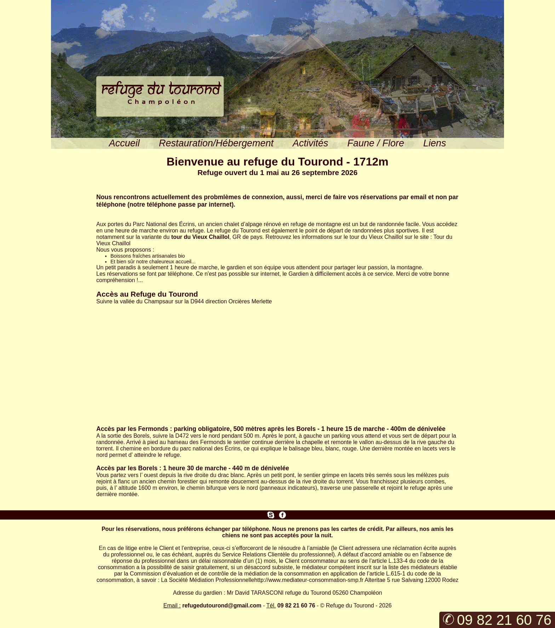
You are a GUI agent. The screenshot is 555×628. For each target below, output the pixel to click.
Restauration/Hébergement (216, 143)
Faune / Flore (375, 143)
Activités (310, 143)
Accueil (124, 143)
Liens (434, 143)
